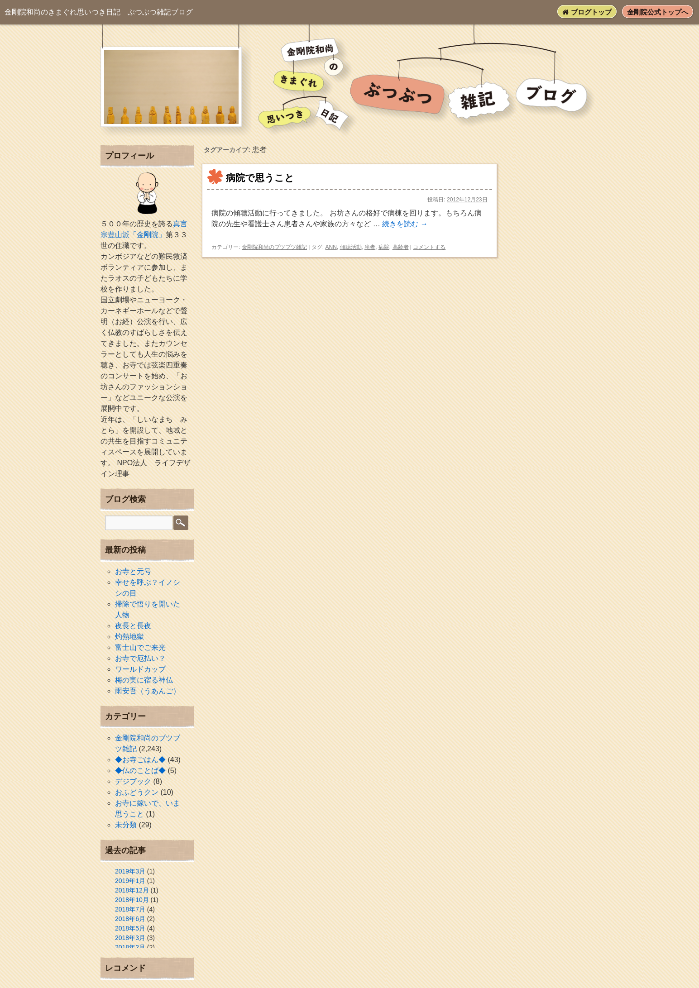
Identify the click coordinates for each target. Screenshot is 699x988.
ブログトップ (586, 12)
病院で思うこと (260, 177)
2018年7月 (130, 909)
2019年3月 (130, 871)
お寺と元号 (133, 571)
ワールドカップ (140, 669)
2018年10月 (132, 899)
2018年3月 (130, 937)
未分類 (126, 825)
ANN (330, 247)
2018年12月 (132, 890)
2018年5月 (130, 928)
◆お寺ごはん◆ (140, 760)
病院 (383, 247)
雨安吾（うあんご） (147, 691)
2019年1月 (130, 880)
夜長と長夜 (133, 626)
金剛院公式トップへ (657, 12)
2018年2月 (130, 947)
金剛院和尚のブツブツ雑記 (274, 247)
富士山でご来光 (140, 647)
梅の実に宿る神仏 (144, 680)
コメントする (429, 247)
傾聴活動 (351, 247)
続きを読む (404, 224)
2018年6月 (130, 918)
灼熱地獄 (129, 636)
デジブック (133, 781)
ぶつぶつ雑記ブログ (99, 12)
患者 (369, 247)
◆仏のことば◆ (140, 770)
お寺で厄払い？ (140, 658)
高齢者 (401, 247)
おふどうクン (136, 792)
